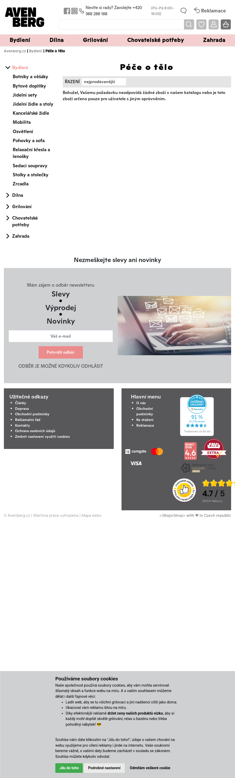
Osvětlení (23, 131)
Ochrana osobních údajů (35, 430)
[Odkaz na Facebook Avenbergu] (66, 11)
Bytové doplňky (29, 86)
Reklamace (145, 425)
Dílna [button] (56, 40)
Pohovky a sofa (29, 140)
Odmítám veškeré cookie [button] (150, 768)
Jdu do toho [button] (69, 768)
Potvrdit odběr (61, 352)
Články (20, 403)
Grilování (22, 206)
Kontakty (22, 425)
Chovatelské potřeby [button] (155, 40)
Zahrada (20, 236)
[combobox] (104, 81)
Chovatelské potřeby (25, 221)
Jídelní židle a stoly (33, 104)
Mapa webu (91, 515)
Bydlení (35, 50)
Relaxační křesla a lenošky (31, 153)
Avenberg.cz (15, 50)
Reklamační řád (27, 419)
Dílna (17, 195)
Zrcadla (21, 184)
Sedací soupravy (30, 166)
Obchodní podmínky (32, 414)
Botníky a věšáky (30, 76)
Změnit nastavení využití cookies (42, 436)
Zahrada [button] (214, 40)
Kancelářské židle (31, 113)
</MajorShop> (172, 515)
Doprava (22, 408)
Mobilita (22, 122)
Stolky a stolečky (30, 175)
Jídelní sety (25, 95)
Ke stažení (144, 419)
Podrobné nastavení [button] (104, 768)
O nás (141, 403)
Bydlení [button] (20, 40)
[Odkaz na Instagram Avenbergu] (74, 11)
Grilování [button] (95, 40)
